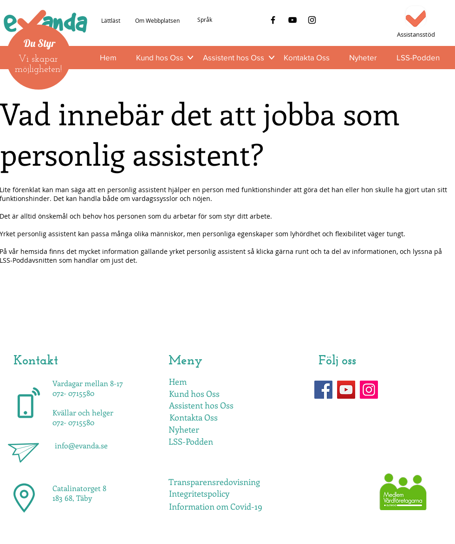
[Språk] (204, 20)
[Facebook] (273, 20)
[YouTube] (292, 20)
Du (29, 43)
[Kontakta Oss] (193, 418)
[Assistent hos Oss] (201, 406)
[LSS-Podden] (191, 442)
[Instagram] (312, 20)
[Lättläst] (110, 21)
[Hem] (178, 382)
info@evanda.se (81, 445)
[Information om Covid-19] (216, 507)
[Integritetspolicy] (199, 494)
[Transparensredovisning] (214, 482)
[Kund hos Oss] (194, 394)
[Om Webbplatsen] (157, 21)
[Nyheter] (184, 430)
